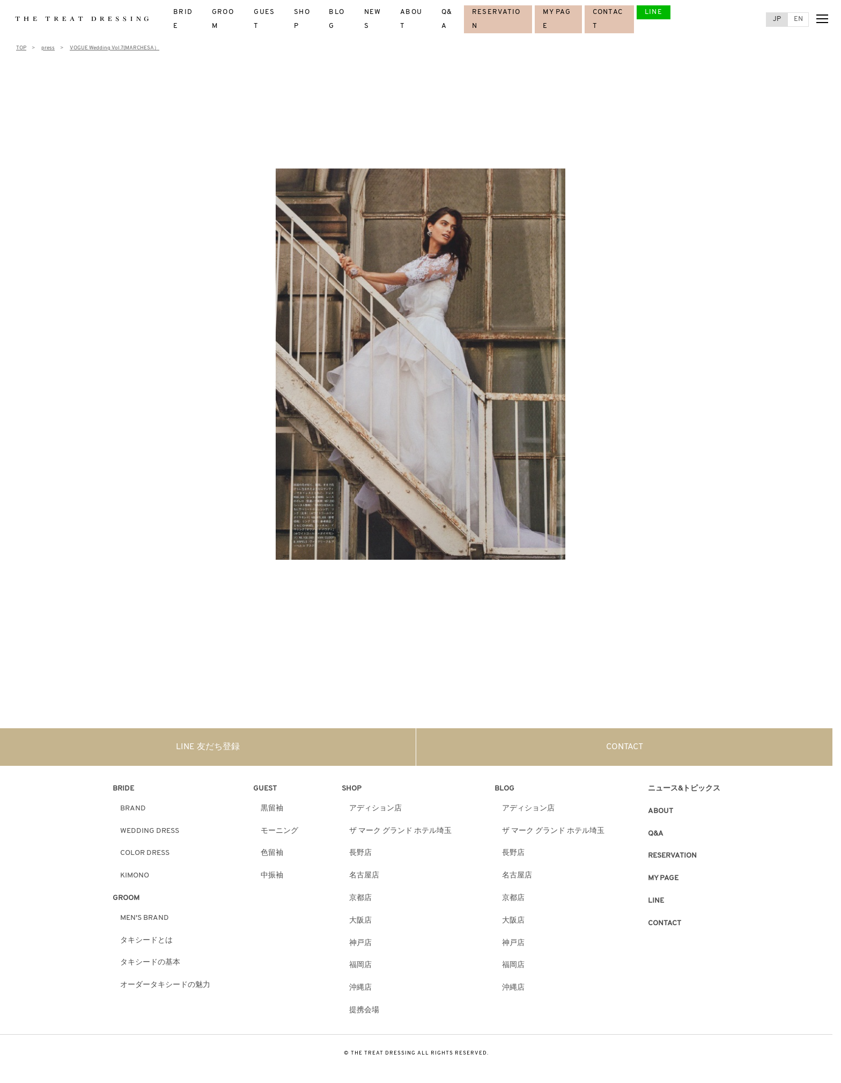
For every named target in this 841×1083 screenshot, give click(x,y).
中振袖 (272, 876)
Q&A (655, 834)
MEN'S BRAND (144, 918)
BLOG (504, 789)
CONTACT (624, 747)
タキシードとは (146, 940)
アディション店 (375, 808)
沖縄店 (360, 988)
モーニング (279, 831)
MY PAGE (663, 878)
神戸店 (360, 943)
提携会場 (364, 1010)
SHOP (352, 789)
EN (798, 19)
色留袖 (272, 853)
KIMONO (134, 876)
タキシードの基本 (150, 962)
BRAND (133, 808)
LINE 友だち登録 (208, 747)
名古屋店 (364, 876)
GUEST (265, 789)
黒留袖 (272, 808)
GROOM (126, 898)
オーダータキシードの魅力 (165, 985)
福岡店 (360, 965)
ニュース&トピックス (684, 789)
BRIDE (123, 789)
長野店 (360, 853)
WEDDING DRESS (149, 831)
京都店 (360, 898)
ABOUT (660, 811)
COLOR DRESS (144, 853)
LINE (653, 12)
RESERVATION (672, 856)
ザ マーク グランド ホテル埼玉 (400, 831)
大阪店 (360, 921)
